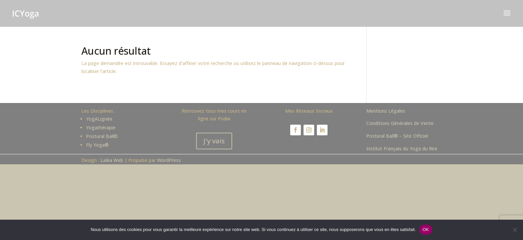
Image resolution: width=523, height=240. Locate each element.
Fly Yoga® (97, 145)
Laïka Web (111, 160)
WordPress (169, 160)
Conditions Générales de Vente (400, 123)
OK (426, 229)
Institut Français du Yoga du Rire (401, 148)
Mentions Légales (385, 111)
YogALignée (99, 119)
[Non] (514, 229)
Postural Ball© (102, 136)
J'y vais (214, 140)
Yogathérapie (100, 127)
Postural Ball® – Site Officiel (397, 136)
